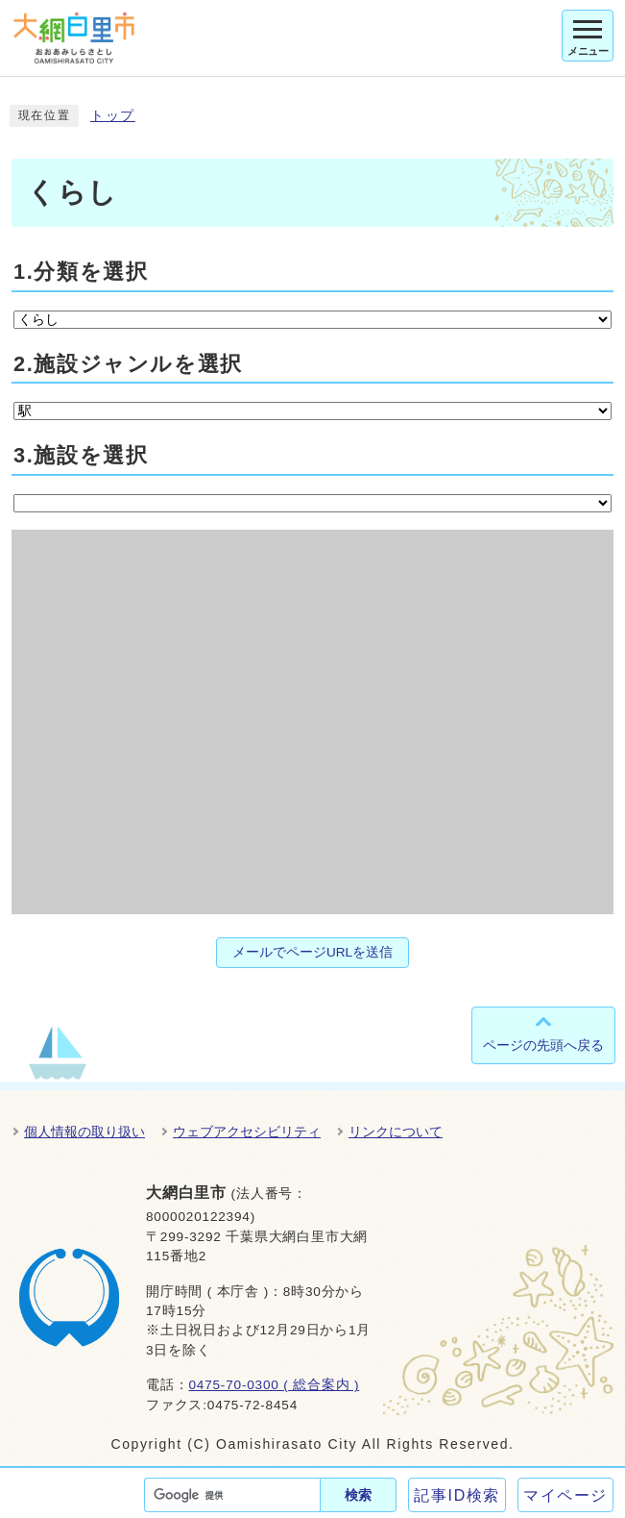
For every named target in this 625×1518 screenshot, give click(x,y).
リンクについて (396, 1131)
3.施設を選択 (80, 455)
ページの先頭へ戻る (543, 1045)
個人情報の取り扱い (84, 1131)
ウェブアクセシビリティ (247, 1131)
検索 (358, 1495)
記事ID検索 (457, 1495)
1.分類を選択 (80, 272)
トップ (112, 116)
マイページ (565, 1495)
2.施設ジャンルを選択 (128, 364)
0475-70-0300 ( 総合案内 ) (273, 1385)
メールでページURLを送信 (312, 952)
